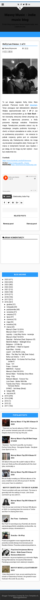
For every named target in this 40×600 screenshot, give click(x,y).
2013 (7, 401)
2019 (7, 294)
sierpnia (10, 314)
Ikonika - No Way (18, 535)
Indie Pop (25, 196)
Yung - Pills (10, 376)
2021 (7, 289)
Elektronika (17, 196)
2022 (7, 287)
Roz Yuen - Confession (19, 519)
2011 (7, 406)
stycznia (10, 393)
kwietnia (10, 324)
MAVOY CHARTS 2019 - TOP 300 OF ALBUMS (20, 488)
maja (8, 322)
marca (9, 327)
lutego (9, 391)
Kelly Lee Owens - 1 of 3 (15, 357)
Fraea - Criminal (12, 366)
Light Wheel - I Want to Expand (17, 347)
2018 (7, 297)
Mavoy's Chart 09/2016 (15, 371)
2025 (7, 279)
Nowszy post (8, 224)
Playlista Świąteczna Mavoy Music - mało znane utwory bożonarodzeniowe (22, 552)
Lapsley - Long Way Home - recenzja (20, 334)
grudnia (9, 304)
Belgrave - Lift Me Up (14, 344)
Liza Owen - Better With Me (16, 381)
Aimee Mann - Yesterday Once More (19, 374)
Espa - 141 (10, 364)
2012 (7, 403)
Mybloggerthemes (20, 597)
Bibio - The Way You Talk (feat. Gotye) (20, 354)
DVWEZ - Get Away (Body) (16, 388)
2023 (7, 285)
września (10, 312)
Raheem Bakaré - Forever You (17, 379)
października (12, 309)
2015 (7, 396)
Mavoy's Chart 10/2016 (15, 337)
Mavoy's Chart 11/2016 (15, 332)
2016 (7, 302)
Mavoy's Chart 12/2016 (15, 329)
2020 (7, 292)
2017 (7, 299)
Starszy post (32, 224)
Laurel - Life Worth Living (15, 352)
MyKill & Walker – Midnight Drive (18, 342)
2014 (7, 398)
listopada (10, 307)
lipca (9, 317)
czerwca (10, 319)
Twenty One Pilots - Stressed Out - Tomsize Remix (19, 385)
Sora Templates (31, 596)
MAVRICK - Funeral (13, 369)
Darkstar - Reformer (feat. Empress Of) (20, 339)
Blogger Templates (9, 596)
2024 (7, 282)
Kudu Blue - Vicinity (13, 349)
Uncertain (33, 105)
